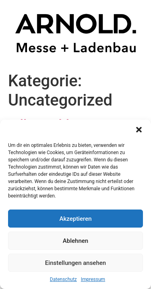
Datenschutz (63, 279)
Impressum (93, 279)
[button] (139, 130)
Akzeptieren (75, 218)
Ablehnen (75, 240)
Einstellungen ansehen (75, 263)
